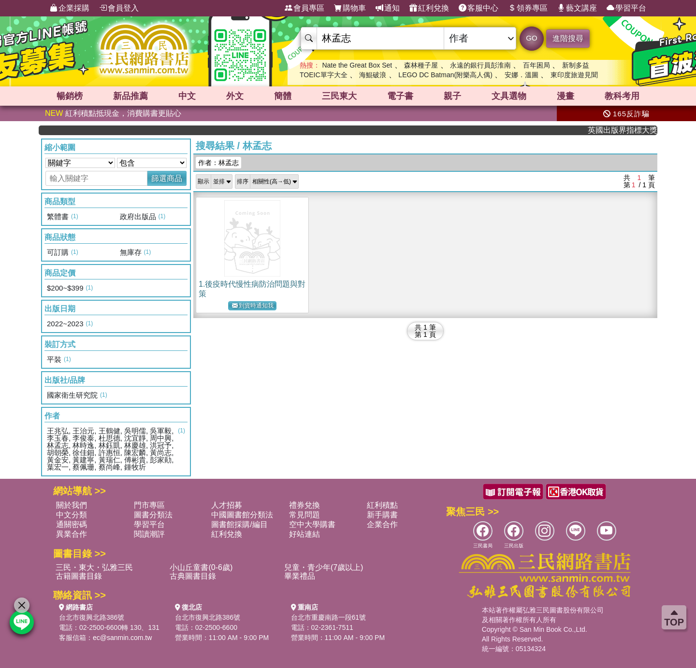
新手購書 (382, 515)
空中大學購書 (312, 524)
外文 (235, 96)
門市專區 (149, 505)
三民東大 (339, 96)
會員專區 (304, 8)
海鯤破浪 (372, 75)
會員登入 (119, 8)
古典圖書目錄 (193, 576)
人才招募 (226, 505)
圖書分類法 (153, 515)
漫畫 (565, 96)
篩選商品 (166, 178)
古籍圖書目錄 (79, 576)
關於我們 (71, 505)
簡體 (282, 96)
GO (531, 38)
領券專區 (528, 8)
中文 (187, 96)
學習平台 (626, 8)
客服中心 (478, 8)
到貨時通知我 (253, 306)
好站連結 (304, 534)
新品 (130, 96)
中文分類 (71, 515)
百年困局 (536, 65)
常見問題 (304, 515)
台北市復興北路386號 (91, 617)
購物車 (350, 8)
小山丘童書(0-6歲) (201, 567)
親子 (452, 96)
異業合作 (71, 534)
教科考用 (622, 96)
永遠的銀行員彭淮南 (480, 65)
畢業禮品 (299, 576)
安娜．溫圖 (521, 75)
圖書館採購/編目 (239, 524)
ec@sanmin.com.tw (122, 637)
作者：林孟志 (218, 163)
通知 (388, 8)
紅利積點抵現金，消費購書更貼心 (113, 113)
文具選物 (509, 96)
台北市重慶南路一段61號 (328, 617)
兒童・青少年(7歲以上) (323, 567)
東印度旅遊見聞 (574, 75)
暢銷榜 (70, 96)
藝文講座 (577, 8)
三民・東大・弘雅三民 (94, 567)
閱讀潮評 (149, 534)
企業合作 (382, 524)
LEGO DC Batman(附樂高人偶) (445, 75)
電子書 (400, 96)
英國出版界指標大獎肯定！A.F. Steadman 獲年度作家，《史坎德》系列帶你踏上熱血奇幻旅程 (628, 130)
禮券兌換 (304, 505)
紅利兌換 (429, 8)
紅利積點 (382, 505)
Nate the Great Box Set (357, 65)
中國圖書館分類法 (242, 515)
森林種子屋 (421, 65)
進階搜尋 (567, 38)
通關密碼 (71, 524)
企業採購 (69, 8)
